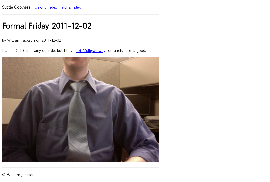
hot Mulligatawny (90, 50)
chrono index (46, 7)
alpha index (71, 7)
